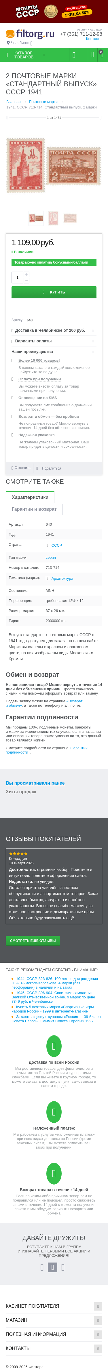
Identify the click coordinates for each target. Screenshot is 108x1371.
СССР (57, 545)
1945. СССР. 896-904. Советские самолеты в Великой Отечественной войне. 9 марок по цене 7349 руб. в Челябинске (53, 997)
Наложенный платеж (54, 1128)
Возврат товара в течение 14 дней (54, 1189)
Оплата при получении (39, 379)
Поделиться (48, 468)
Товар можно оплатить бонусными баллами (51, 262)
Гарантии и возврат (34, 509)
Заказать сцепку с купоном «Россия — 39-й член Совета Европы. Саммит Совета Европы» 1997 (56, 1019)
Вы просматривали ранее (35, 783)
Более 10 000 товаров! (39, 360)
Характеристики (30, 497)
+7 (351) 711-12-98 (81, 34)
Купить (57, 292)
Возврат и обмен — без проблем (48, 416)
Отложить (23, 468)
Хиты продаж (21, 791)
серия (51, 557)
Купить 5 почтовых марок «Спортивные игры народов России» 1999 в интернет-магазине (53, 1009)
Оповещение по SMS (37, 398)
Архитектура (62, 578)
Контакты (94, 39)
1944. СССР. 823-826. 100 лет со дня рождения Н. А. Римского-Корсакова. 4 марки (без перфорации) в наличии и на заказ (55, 983)
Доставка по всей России (54, 1062)
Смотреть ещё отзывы (33, 941)
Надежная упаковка (36, 435)
